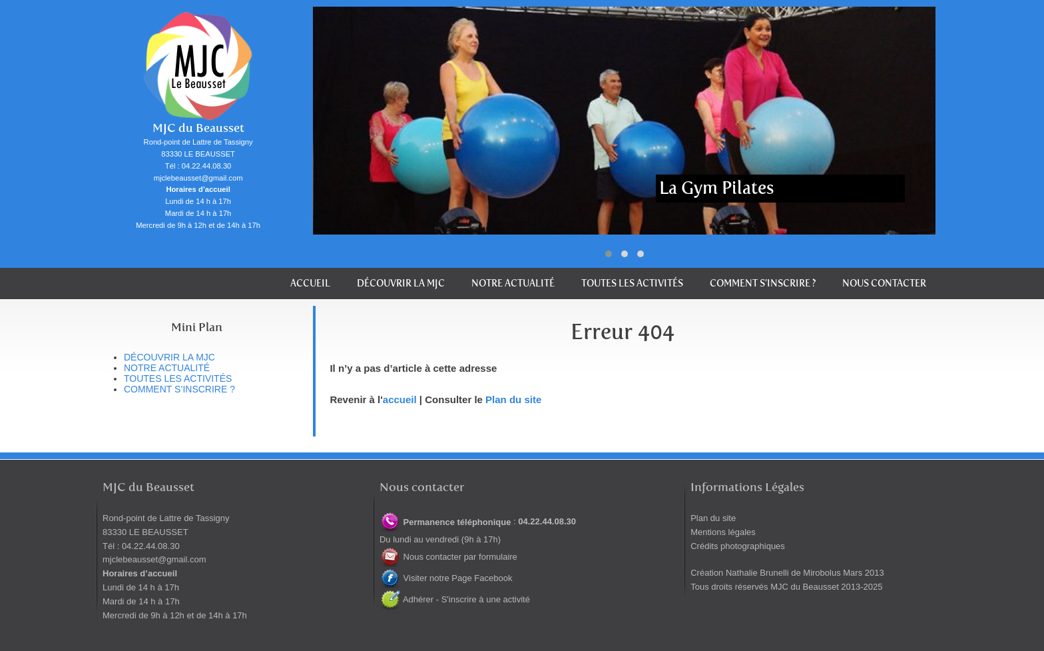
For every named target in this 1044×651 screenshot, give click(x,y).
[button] (609, 254)
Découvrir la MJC (401, 283)
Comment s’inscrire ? (763, 283)
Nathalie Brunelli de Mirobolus (783, 573)
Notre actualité (513, 283)
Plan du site (513, 399)
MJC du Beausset (198, 128)
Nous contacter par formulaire (448, 557)
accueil (400, 399)
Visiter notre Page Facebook (446, 578)
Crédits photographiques (737, 546)
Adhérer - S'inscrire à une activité (455, 599)
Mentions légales (723, 532)
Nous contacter (884, 283)
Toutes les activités (632, 283)
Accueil (310, 283)
